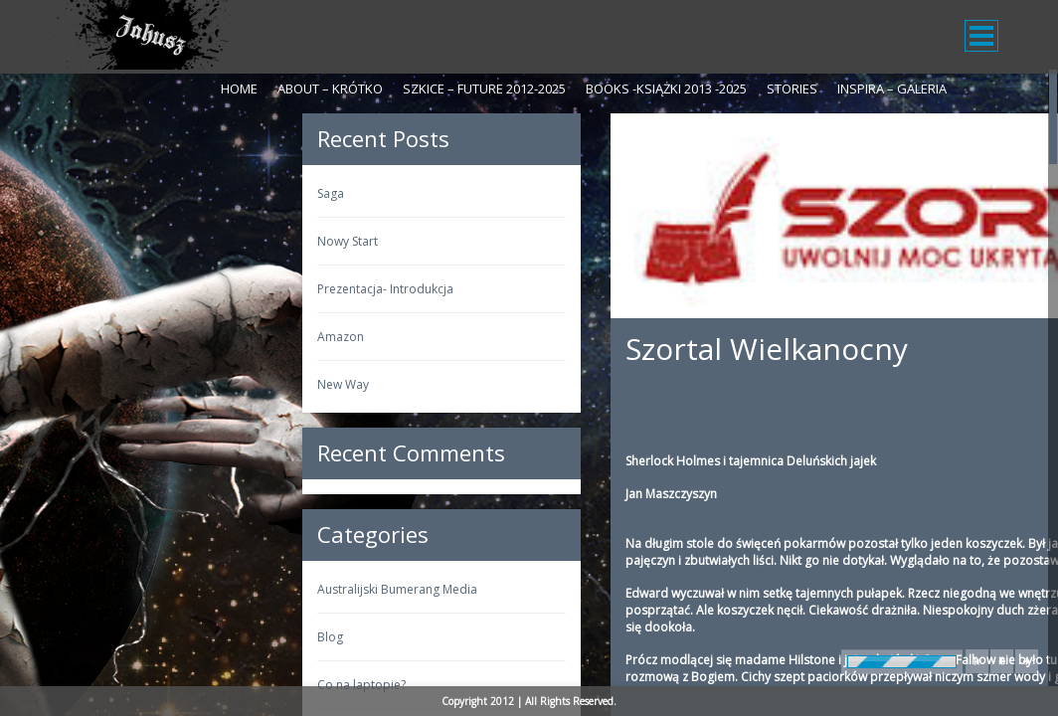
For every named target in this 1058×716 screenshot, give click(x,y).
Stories (792, 88)
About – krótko (330, 88)
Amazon (90, 336)
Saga (80, 193)
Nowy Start (97, 241)
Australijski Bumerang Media (147, 589)
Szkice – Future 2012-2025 (484, 88)
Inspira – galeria (892, 88)
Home (239, 88)
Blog (79, 636)
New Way (92, 384)
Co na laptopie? (111, 684)
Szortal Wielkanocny (516, 348)
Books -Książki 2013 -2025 (666, 88)
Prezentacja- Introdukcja (135, 288)
